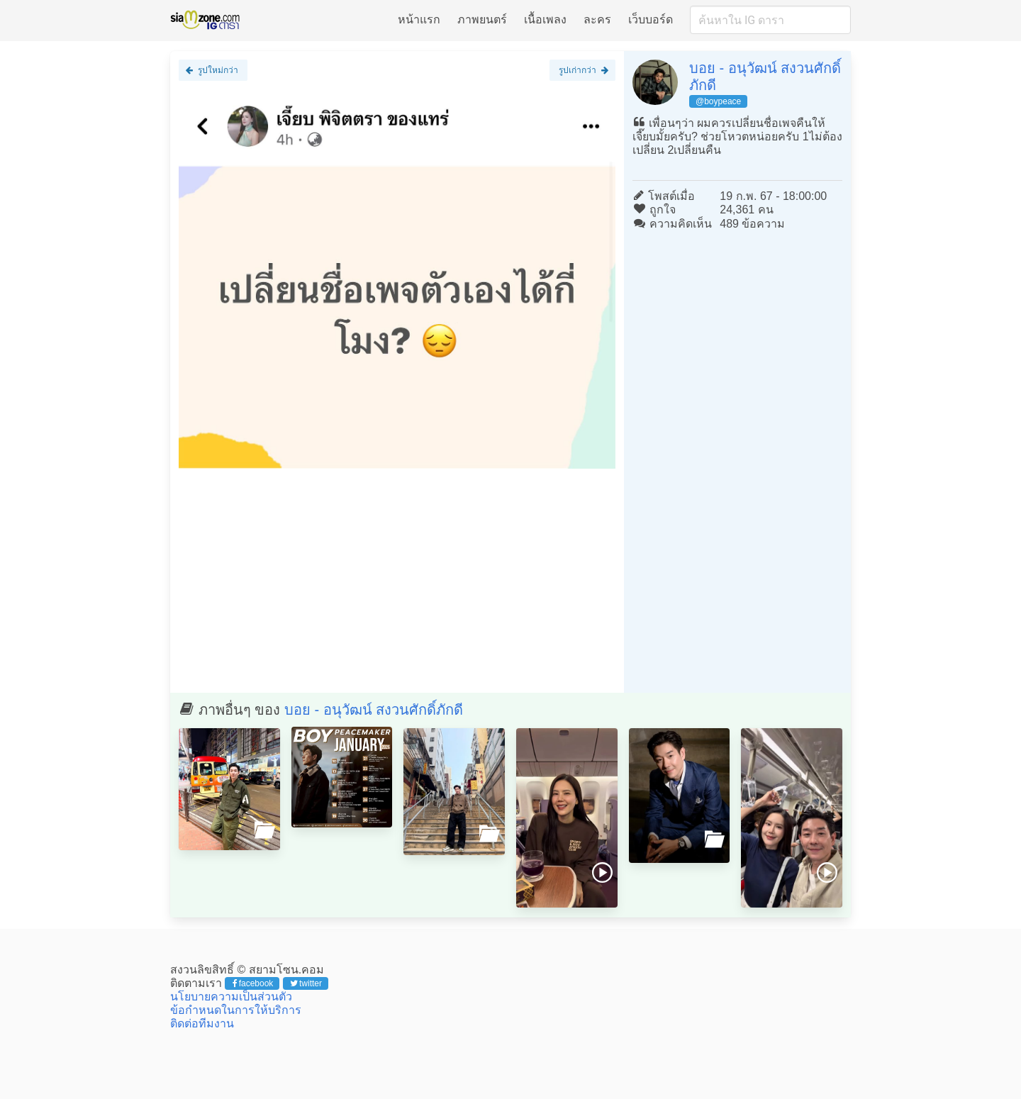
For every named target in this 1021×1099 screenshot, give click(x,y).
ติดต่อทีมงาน (202, 1023)
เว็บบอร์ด (650, 19)
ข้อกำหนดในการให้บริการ (235, 1010)
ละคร (597, 19)
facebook (253, 983)
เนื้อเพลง (545, 19)
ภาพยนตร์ (482, 19)
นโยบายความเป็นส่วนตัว (231, 997)
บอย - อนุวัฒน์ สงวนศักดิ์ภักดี (373, 710)
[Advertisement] (397, 579)
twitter (306, 983)
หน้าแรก (419, 19)
